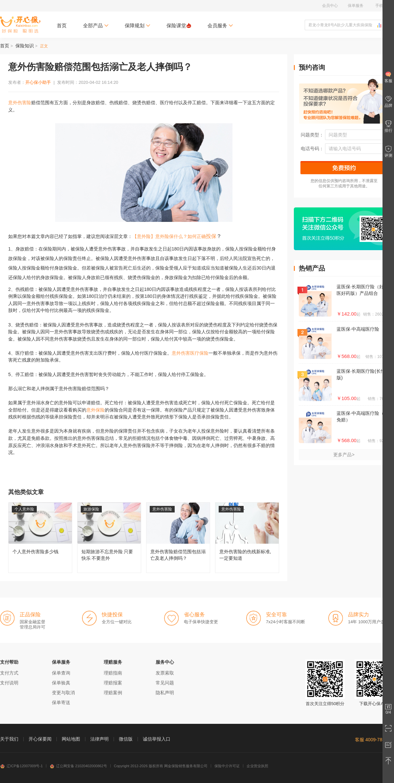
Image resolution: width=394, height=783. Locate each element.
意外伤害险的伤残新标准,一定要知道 (247, 538)
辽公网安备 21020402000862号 (78, 766)
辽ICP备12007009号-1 (21, 766)
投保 (211, 236)
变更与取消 (63, 692)
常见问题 (165, 682)
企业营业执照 (257, 766)
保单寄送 (61, 702)
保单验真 (61, 682)
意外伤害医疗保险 (190, 353)
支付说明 (9, 682)
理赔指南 (113, 673)
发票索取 (165, 673)
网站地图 (71, 739)
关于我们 (9, 739)
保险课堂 (178, 25)
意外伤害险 (19, 102)
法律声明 (99, 739)
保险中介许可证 (227, 766)
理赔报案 (113, 682)
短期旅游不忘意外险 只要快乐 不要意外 (109, 538)
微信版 (126, 739)
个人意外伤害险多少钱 (40, 538)
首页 (62, 25)
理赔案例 (113, 692)
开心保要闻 (40, 739)
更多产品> (343, 454)
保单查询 (61, 673)
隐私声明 (165, 692)
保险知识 (24, 45)
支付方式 (9, 673)
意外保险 (95, 410)
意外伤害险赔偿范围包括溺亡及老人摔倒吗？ (178, 538)
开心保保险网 (20, 25)
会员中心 (330, 5)
